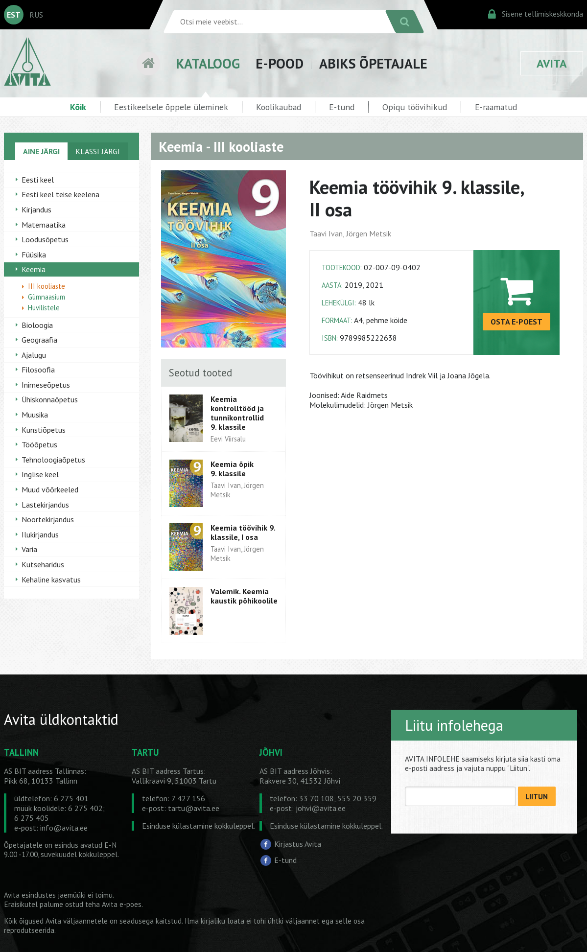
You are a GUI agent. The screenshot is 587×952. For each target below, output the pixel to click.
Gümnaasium (46, 297)
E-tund (341, 107)
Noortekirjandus (48, 519)
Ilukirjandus (40, 534)
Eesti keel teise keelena (60, 194)
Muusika (35, 414)
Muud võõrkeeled (50, 489)
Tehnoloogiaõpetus (53, 459)
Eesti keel (38, 180)
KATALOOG (208, 63)
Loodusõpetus (45, 239)
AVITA (552, 63)
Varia (29, 549)
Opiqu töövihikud (414, 107)
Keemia (34, 269)
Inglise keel (40, 474)
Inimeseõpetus (46, 385)
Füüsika (34, 254)
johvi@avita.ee (321, 808)
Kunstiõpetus (44, 430)
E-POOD (280, 63)
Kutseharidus (43, 564)
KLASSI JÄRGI (97, 151)
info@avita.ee (64, 828)
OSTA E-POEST (516, 321)
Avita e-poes (121, 904)
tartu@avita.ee (193, 808)
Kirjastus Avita (297, 843)
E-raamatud (496, 107)
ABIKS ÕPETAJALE (373, 63)
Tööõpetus (39, 444)
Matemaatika (44, 225)
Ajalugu (34, 355)
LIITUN (536, 796)
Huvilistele (44, 307)
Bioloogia (37, 325)
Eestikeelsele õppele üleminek (171, 107)
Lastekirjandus (45, 505)
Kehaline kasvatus (51, 579)
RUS (36, 15)
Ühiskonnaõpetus (50, 399)
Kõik (78, 107)
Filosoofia (38, 369)
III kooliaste (46, 286)
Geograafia (39, 340)
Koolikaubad (278, 107)
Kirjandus (36, 209)
